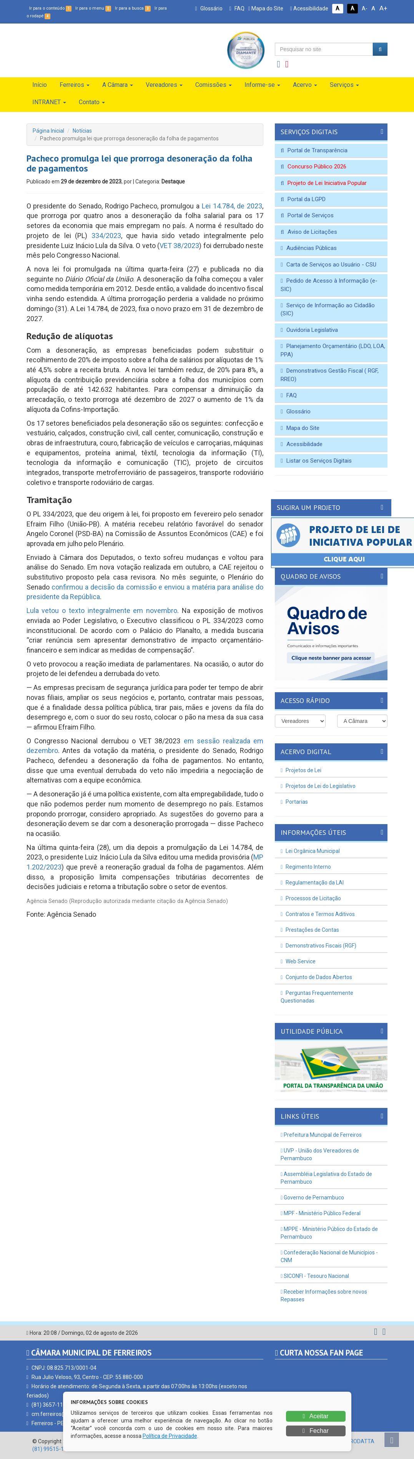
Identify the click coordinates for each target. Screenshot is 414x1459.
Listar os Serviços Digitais (316, 460)
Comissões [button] (213, 84)
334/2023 (106, 236)
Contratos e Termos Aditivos (318, 914)
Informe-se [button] (262, 84)
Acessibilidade (309, 8)
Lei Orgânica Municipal (310, 851)
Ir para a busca (133, 8)
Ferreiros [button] (75, 84)
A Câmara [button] (117, 84)
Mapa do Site (265, 8)
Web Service (298, 961)
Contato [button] (92, 102)
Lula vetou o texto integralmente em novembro (102, 610)
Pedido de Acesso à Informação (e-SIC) (329, 284)
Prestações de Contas (310, 930)
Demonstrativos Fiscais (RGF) (318, 946)
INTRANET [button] (49, 102)
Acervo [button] (305, 84)
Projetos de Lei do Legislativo (318, 786)
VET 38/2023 (179, 246)
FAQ (236, 8)
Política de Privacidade (170, 1436)
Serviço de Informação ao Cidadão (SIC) (327, 309)
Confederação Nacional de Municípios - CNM (329, 1256)
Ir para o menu (93, 8)
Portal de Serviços (307, 215)
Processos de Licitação (311, 898)
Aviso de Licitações (309, 231)
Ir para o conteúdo (50, 8)
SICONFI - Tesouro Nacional (315, 1276)
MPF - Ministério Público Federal (321, 1213)
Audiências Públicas (308, 248)
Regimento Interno (306, 867)
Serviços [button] (344, 84)
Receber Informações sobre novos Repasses (324, 1295)
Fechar (316, 1430)
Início (39, 84)
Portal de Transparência (314, 150)
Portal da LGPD (303, 199)
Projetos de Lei (301, 770)
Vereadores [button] (164, 84)
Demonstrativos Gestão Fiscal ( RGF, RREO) (329, 374)
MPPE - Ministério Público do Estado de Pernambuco (329, 1233)
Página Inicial (48, 131)
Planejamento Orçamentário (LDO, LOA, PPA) (333, 350)
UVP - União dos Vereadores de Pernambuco (320, 1154)
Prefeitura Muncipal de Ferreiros (321, 1135)
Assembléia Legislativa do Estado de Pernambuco (326, 1178)
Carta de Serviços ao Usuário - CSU (328, 264)
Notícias (82, 131)
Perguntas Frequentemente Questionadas (317, 997)
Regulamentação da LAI (312, 882)
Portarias (294, 802)
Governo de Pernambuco (312, 1197)
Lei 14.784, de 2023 (232, 206)
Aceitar (315, 1416)
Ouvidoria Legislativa (309, 329)
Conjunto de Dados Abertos (316, 977)
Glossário (208, 8)
